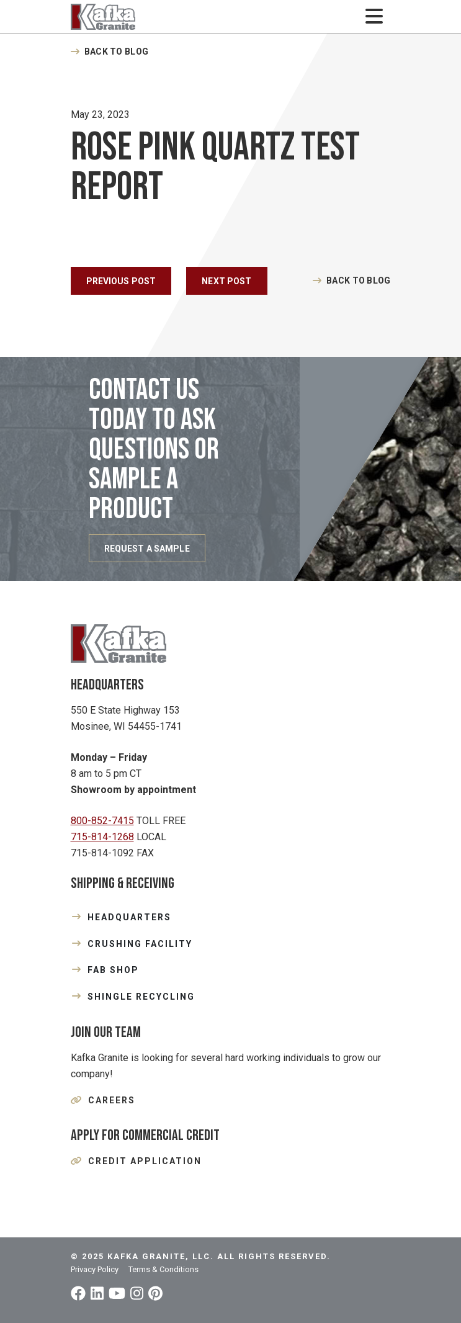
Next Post (226, 281)
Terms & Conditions (163, 1269)
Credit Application (145, 1161)
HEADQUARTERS (129, 917)
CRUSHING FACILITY (139, 944)
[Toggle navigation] (374, 16)
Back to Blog (116, 51)
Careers (111, 1100)
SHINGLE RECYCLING (141, 997)
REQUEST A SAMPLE (147, 549)
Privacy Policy (95, 1269)
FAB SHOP (113, 970)
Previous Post (121, 281)
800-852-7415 (102, 821)
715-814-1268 (102, 837)
